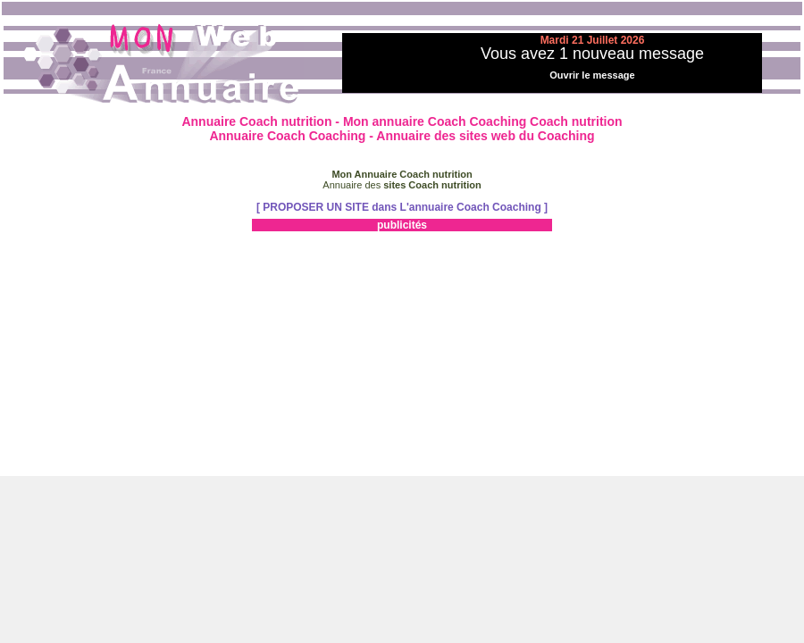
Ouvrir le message (591, 75)
